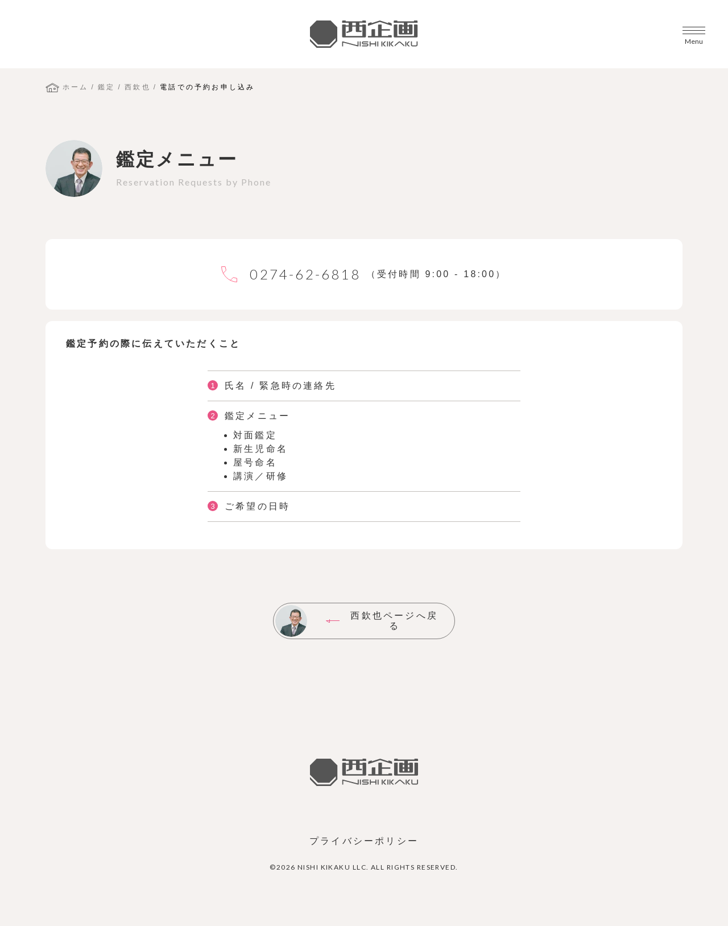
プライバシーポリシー (364, 841)
